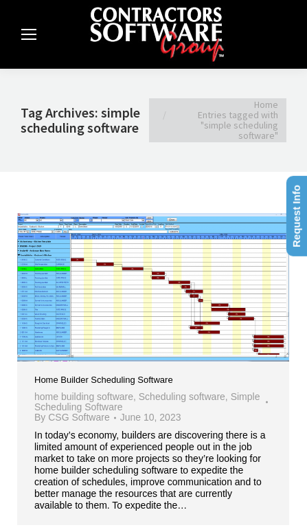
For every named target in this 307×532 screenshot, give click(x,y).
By (72, 417)
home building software (83, 396)
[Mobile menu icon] (29, 34)
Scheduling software (182, 396)
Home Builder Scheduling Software (103, 380)
